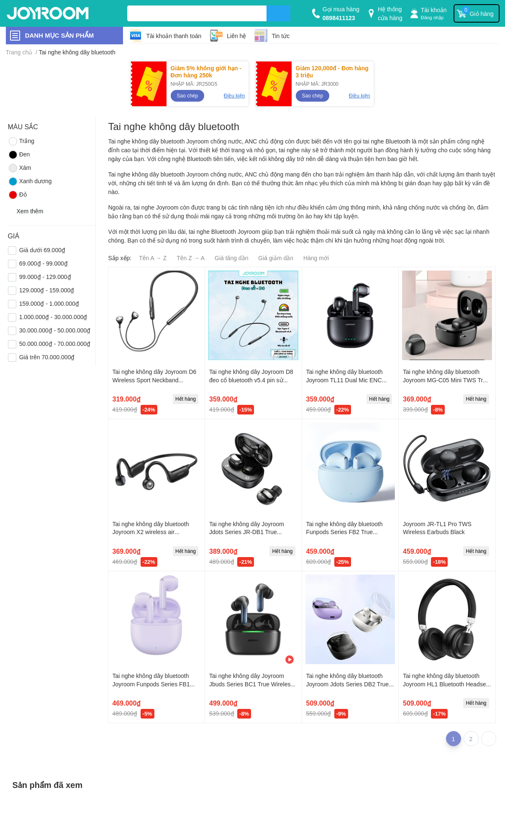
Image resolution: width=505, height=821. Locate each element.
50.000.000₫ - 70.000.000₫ (55, 343)
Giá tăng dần (231, 257)
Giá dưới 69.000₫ (42, 249)
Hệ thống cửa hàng (390, 13)
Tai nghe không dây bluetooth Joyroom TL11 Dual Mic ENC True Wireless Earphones (344, 379)
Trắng (21, 141)
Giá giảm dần (275, 257)
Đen (19, 155)
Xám (19, 168)
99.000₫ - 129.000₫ (45, 276)
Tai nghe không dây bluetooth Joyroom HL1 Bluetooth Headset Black (445, 684)
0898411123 (339, 17)
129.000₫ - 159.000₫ (46, 290)
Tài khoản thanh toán (174, 35)
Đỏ (17, 195)
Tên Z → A (191, 257)
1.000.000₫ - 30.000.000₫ (53, 316)
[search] (278, 13)
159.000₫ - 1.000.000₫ (49, 303)
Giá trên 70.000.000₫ (47, 357)
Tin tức (281, 35)
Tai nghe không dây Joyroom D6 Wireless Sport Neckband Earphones (155, 379)
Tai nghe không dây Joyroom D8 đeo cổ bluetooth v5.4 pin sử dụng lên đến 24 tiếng (251, 379)
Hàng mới (316, 257)
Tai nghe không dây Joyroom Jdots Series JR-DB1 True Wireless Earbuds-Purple (246, 532)
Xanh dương (30, 181)
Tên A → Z (153, 257)
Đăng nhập (432, 17)
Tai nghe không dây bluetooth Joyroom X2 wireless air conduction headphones (151, 532)
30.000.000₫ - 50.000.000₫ (55, 330)
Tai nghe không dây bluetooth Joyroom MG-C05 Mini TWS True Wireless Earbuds (446, 379)
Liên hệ (236, 35)
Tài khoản (434, 9)
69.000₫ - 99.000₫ (43, 263)
